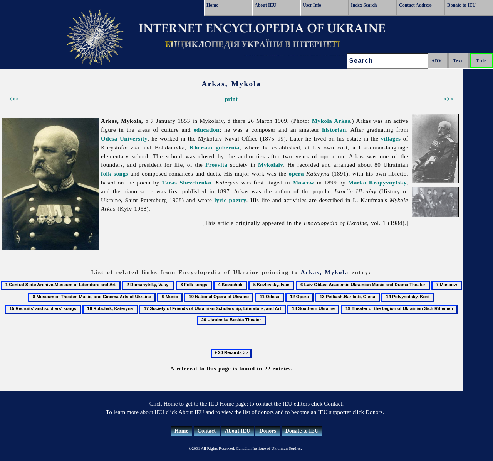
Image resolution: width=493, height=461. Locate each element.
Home (212, 5)
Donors (267, 431)
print (231, 99)
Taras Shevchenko (186, 182)
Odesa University (124, 138)
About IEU (265, 5)
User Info (312, 5)
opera (296, 173)
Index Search (364, 5)
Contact (207, 431)
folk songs (114, 173)
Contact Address (415, 5)
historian (334, 129)
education (207, 129)
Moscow (303, 182)
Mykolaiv (270, 164)
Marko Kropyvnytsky (377, 182)
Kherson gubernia (215, 147)
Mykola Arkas (331, 120)
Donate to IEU (461, 5)
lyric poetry (230, 200)
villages (391, 138)
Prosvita (216, 164)
